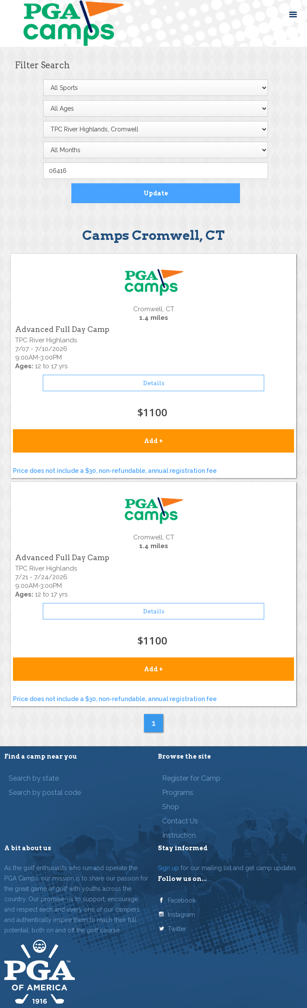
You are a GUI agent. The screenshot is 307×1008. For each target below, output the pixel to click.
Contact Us (180, 821)
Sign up (168, 867)
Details (153, 383)
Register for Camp (191, 778)
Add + (153, 440)
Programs (177, 792)
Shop (170, 807)
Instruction (179, 835)
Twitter (177, 928)
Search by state (34, 778)
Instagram (181, 914)
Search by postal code (45, 792)
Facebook (181, 900)
